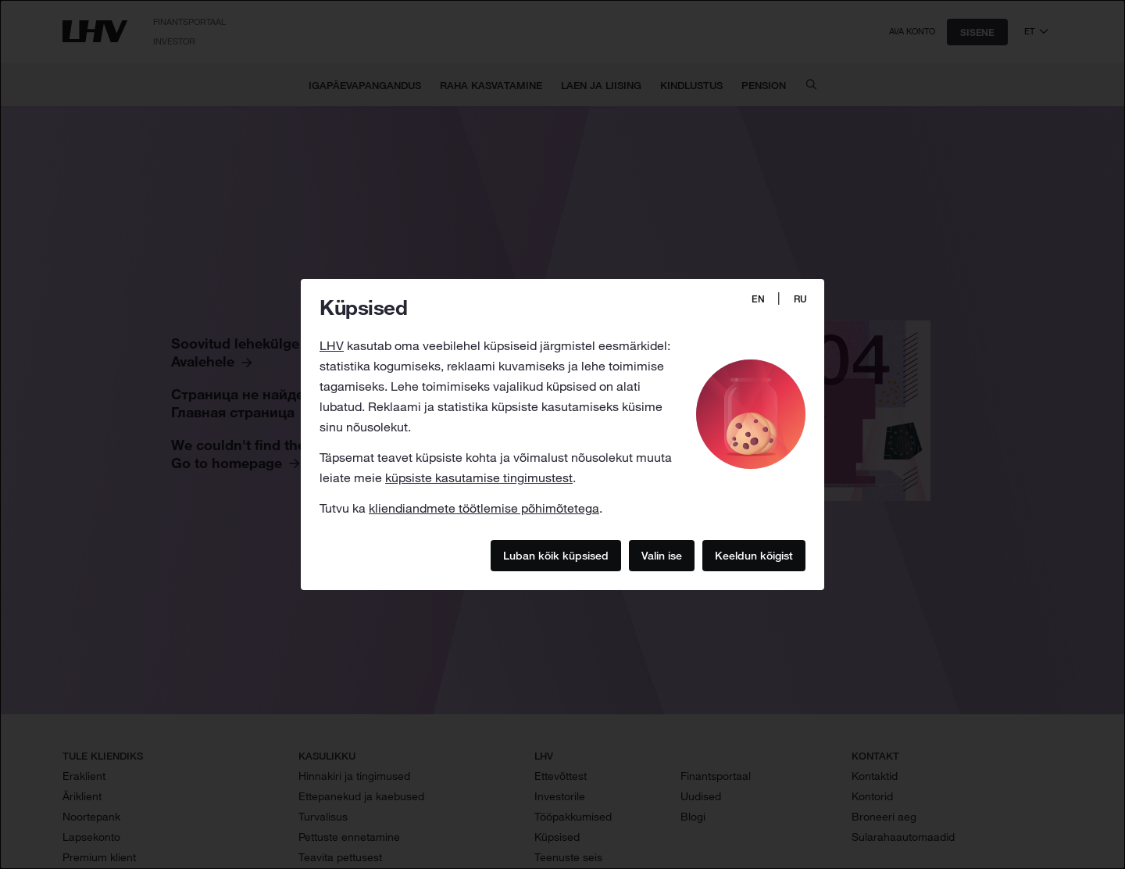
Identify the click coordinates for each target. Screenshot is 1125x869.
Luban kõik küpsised (556, 555)
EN (758, 299)
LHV (332, 345)
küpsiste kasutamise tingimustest (479, 477)
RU (800, 299)
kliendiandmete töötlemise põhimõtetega (484, 508)
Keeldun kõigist (754, 555)
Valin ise (661, 555)
